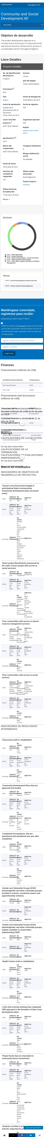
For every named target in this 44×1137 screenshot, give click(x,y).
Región (26, 127)
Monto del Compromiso (8, 147)
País (4, 97)
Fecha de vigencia (30, 104)
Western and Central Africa (30, 131)
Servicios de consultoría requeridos (8, 173)
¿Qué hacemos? (6, 5)
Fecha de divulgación (32, 97)
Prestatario (8, 88)
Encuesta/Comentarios (33, 1128)
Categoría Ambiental (32, 146)
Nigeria (5, 100)
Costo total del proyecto (9, 121)
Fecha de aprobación (11, 104)
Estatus (26, 73)
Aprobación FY (9, 137)
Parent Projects (29, 181)
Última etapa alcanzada (28, 172)
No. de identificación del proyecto (11, 74)
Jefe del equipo (29, 81)
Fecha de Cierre (9, 164)
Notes (5, 199)
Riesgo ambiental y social (31, 154)
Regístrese (9, 353)
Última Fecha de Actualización (9, 190)
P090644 (26, 185)
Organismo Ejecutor (31, 119)
